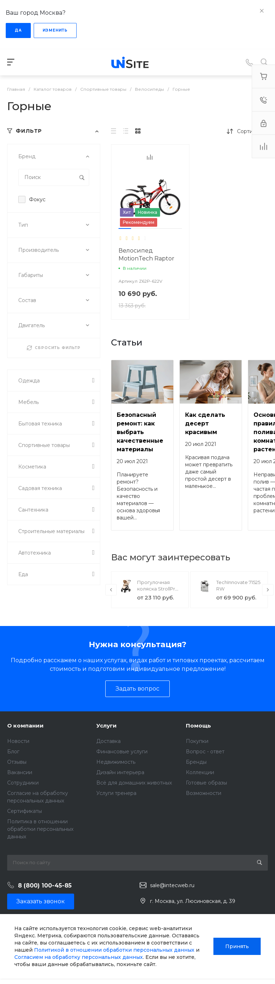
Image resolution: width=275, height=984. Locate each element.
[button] (125, 228)
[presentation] (111, 589)
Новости (18, 741)
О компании (25, 725)
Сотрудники (23, 783)
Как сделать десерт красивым (205, 423)
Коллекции (200, 772)
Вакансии (19, 772)
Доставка (108, 741)
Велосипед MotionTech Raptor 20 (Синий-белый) (146, 258)
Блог (13, 751)
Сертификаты (24, 811)
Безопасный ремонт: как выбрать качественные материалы (140, 432)
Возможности (203, 793)
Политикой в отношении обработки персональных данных (114, 950)
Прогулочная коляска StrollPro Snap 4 (157, 588)
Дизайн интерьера (120, 772)
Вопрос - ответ (205, 751)
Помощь (198, 725)
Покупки (197, 741)
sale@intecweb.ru (172, 885)
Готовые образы (206, 783)
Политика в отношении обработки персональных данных (40, 829)
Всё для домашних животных (134, 783)
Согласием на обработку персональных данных (78, 957)
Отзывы (16, 762)
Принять (237, 946)
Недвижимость (115, 762)
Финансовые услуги (122, 751)
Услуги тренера (116, 793)
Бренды (196, 762)
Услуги (106, 725)
